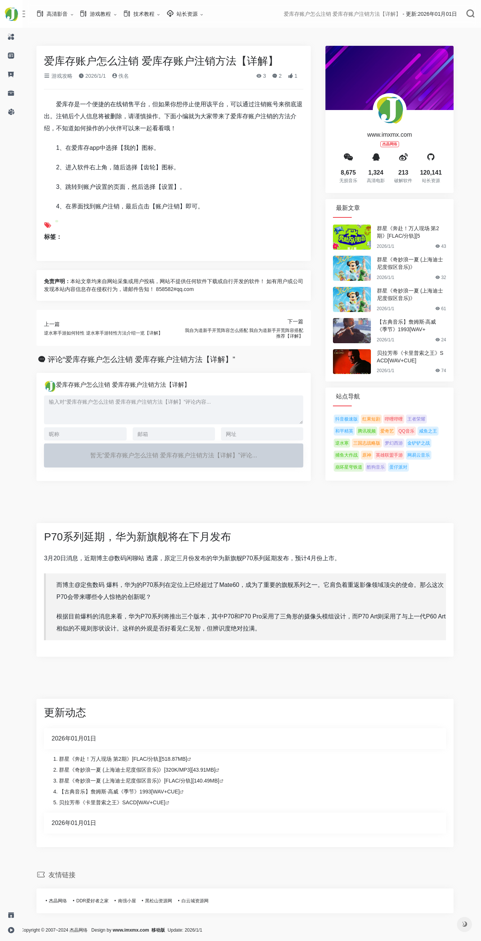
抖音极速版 (353, 419)
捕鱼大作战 (353, 455)
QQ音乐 (413, 431)
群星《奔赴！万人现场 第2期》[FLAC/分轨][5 (414, 232)
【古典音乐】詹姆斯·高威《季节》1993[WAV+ (413, 325)
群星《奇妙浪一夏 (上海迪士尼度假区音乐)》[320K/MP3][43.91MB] (144, 770)
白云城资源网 (201, 900)
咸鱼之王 (435, 431)
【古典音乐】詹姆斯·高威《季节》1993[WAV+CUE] (126, 792)
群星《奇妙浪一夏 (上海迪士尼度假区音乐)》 (416, 263)
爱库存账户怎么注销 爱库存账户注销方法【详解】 (130, 385)
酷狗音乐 (383, 467)
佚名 (127, 76)
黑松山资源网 (165, 900)
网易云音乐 (425, 455)
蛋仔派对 (405, 467)
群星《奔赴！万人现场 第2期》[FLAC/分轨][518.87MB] (130, 759)
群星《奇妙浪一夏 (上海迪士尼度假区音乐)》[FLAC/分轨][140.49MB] (146, 781)
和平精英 (351, 431)
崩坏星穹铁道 (355, 467)
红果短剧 (378, 419)
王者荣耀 (423, 419)
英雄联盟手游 (396, 455)
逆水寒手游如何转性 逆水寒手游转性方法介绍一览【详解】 (110, 333)
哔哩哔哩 (401, 419)
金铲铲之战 (425, 443)
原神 (373, 455)
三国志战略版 (373, 443)
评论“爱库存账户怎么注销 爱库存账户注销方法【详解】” (148, 359)
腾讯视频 (374, 431)
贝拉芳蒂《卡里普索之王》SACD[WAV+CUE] (416, 356)
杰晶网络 (65, 900)
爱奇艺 (394, 431)
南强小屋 (133, 900)
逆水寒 (348, 443)
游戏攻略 (65, 76)
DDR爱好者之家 (99, 900)
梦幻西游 (401, 443)
